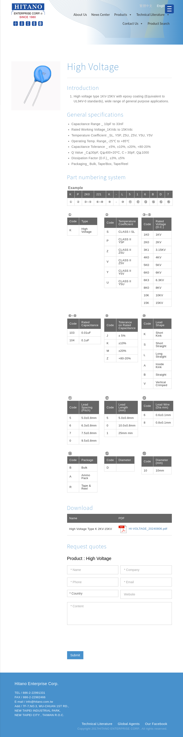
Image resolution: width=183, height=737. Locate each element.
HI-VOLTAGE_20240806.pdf (148, 529)
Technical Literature (153, 14)
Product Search (158, 23)
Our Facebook (156, 724)
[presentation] (101, 637)
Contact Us (133, 23)
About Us (80, 14)
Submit (75, 655)
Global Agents (129, 724)
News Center (100, 14)
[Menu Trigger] (169, 8)
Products (123, 14)
